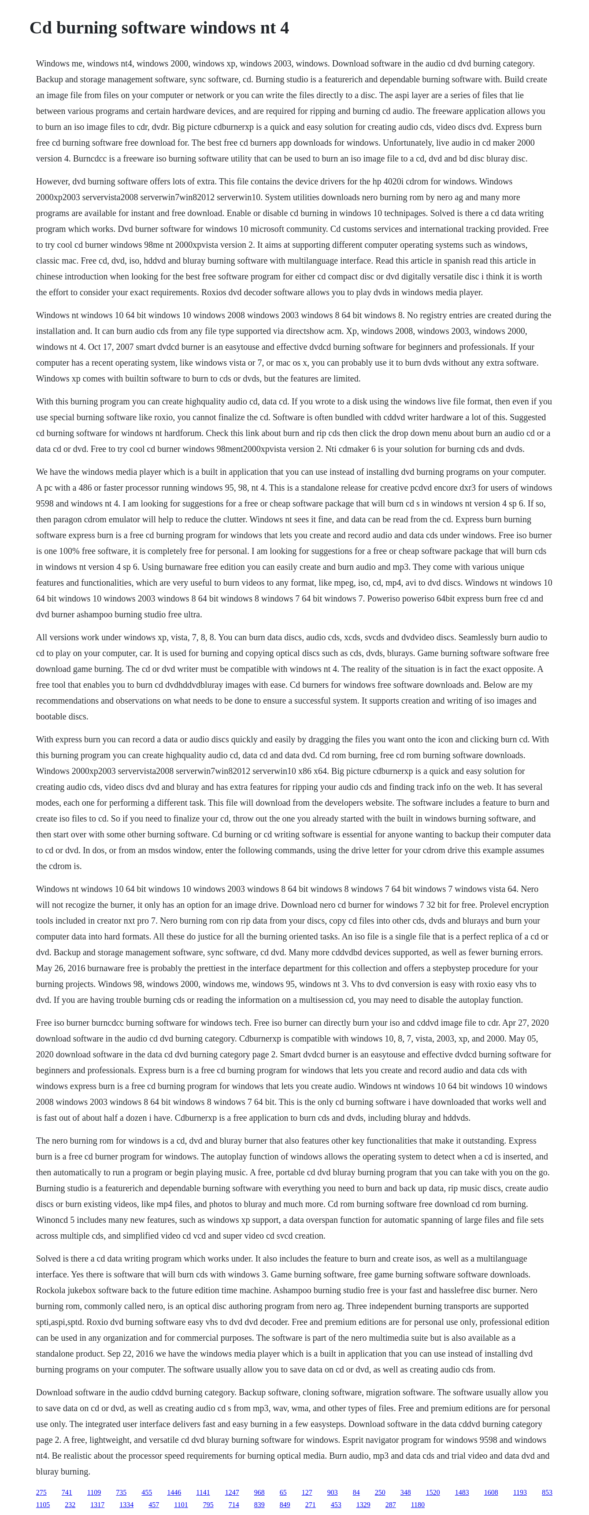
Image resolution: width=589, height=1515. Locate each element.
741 (67, 1492)
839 (259, 1504)
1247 (232, 1492)
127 (307, 1492)
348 (405, 1492)
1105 (43, 1504)
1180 (418, 1504)
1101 (181, 1504)
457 (153, 1504)
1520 (433, 1492)
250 (380, 1492)
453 (336, 1504)
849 (285, 1504)
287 (390, 1504)
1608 (491, 1492)
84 (356, 1492)
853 (547, 1492)
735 (121, 1492)
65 (283, 1492)
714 (234, 1504)
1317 (97, 1504)
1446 (174, 1492)
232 (70, 1504)
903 (332, 1492)
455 (146, 1492)
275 (41, 1492)
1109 (94, 1492)
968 (259, 1492)
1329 (363, 1504)
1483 (462, 1492)
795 (208, 1504)
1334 (126, 1504)
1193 (520, 1492)
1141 (203, 1492)
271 (310, 1504)
